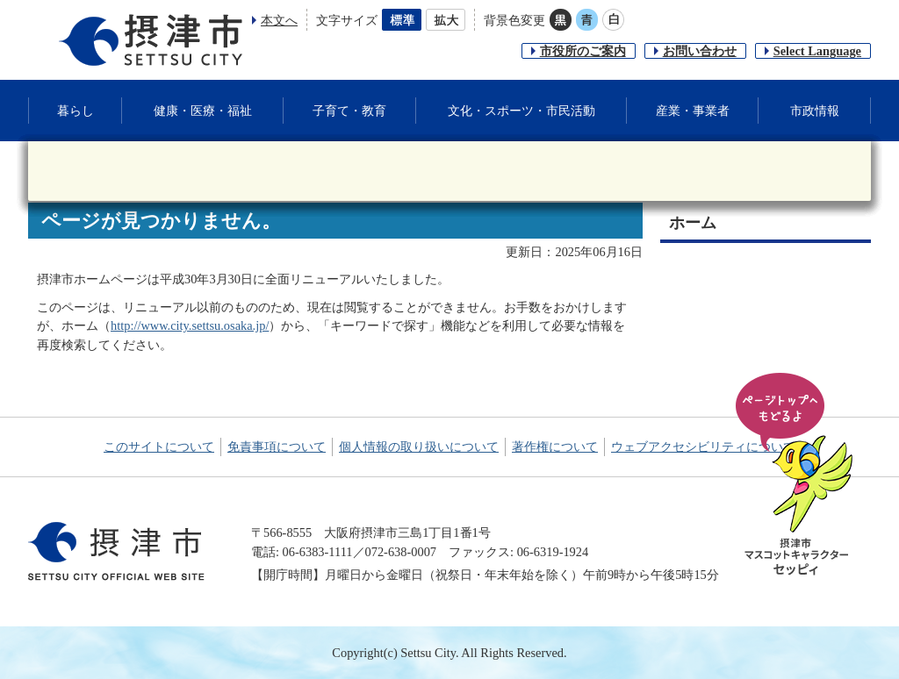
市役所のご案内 (583, 51)
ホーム (692, 223)
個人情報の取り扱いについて (419, 447)
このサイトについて (159, 447)
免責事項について (276, 447)
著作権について (555, 447)
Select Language (817, 51)
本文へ (279, 20)
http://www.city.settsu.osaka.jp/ (190, 325)
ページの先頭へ (797, 475)
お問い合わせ (700, 51)
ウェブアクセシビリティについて (703, 447)
